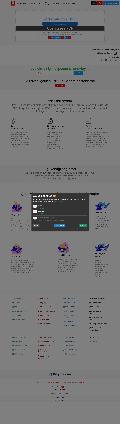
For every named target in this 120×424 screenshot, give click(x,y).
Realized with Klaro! (82, 228)
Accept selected (59, 225)
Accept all (83, 225)
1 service (41, 208)
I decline (35, 225)
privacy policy (58, 201)
